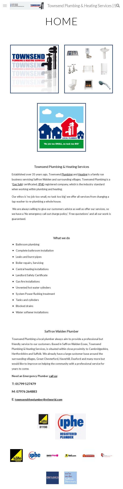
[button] (5, 5)
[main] (61, 21)
